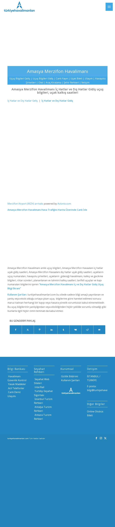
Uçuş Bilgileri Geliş (19, 78)
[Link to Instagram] (101, 438)
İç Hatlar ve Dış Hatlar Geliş (22, 100)
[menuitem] (109, 7)
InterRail (39, 387)
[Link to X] (105, 438)
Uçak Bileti (76, 78)
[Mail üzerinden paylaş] (99, 329)
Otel (40, 82)
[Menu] (109, 7)
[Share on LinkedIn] (52, 329)
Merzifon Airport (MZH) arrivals (25, 203)
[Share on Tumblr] (63, 329)
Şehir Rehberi (71, 82)
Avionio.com (64, 203)
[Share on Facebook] (16, 329)
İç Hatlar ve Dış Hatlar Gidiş (57, 100)
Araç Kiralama (53, 82)
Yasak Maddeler (16, 384)
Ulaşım (89, 78)
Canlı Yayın (62, 78)
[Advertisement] (57, 38)
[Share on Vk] (75, 329)
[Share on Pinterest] (40, 329)
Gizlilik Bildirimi (69, 376)
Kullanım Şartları (70, 380)
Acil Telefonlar (15, 388)
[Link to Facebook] (96, 438)
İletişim (85, 82)
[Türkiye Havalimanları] (19, 7)
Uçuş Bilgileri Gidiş (43, 78)
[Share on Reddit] (87, 329)
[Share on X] (28, 329)
